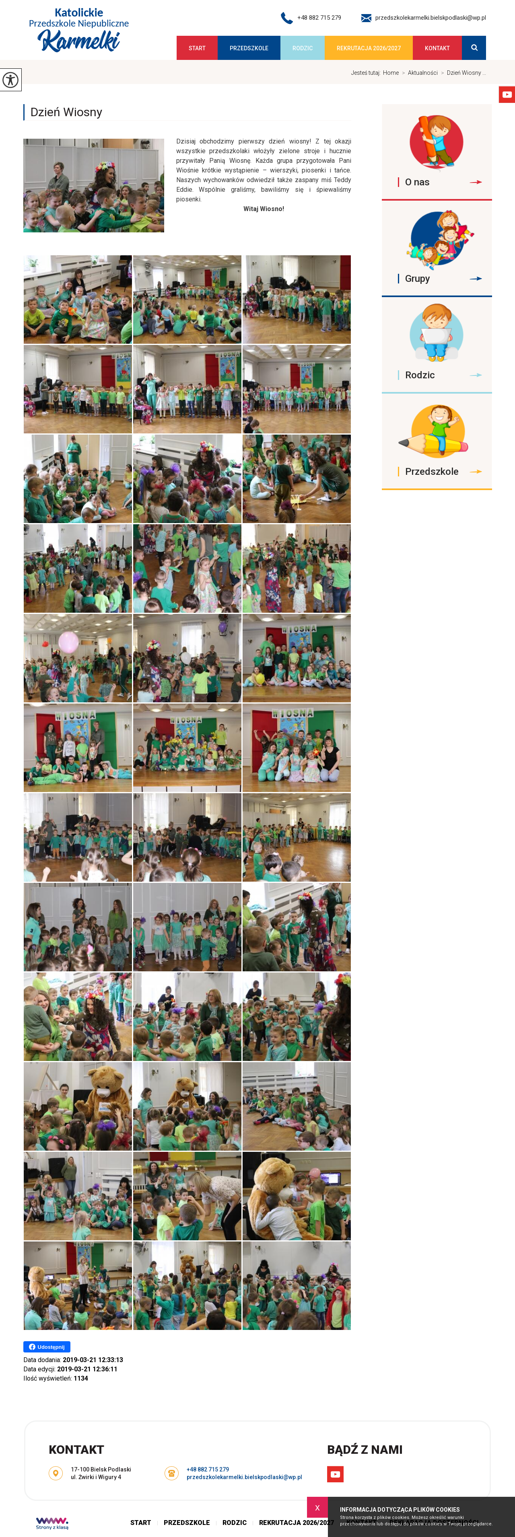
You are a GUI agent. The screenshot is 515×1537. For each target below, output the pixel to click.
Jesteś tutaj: (367, 73)
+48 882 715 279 (311, 18)
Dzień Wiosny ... (462, 73)
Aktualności (418, 73)
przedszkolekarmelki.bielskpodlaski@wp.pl (423, 18)
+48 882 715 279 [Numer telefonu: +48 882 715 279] (208, 1469)
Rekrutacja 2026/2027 (369, 48)
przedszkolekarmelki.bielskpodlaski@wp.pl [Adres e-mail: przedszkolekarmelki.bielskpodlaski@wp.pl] (244, 1477)
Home (391, 73)
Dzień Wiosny (66, 112)
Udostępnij (47, 1347)
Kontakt (437, 48)
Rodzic (303, 48)
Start (197, 48)
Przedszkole (249, 48)
